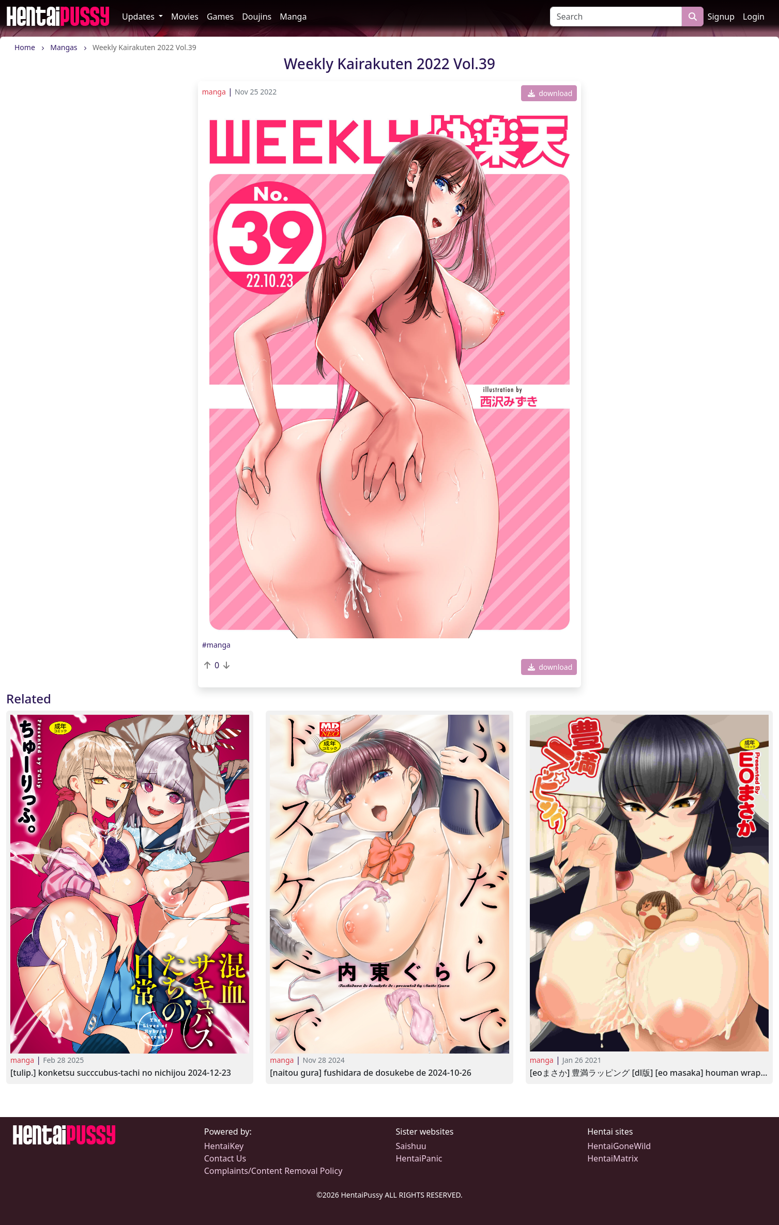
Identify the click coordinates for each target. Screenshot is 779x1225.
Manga (293, 16)
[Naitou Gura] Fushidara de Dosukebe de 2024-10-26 (370, 1073)
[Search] (616, 16)
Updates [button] (139, 16)
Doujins (256, 16)
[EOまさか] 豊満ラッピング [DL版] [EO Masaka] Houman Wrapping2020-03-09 (649, 1073)
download (550, 93)
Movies (184, 16)
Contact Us (225, 1158)
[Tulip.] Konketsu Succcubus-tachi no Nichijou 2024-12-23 (120, 1073)
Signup (721, 16)
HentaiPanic (419, 1158)
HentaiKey (223, 1146)
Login (754, 16)
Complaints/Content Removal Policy (273, 1170)
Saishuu (411, 1146)
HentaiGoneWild (619, 1146)
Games (220, 16)
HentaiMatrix (612, 1158)
